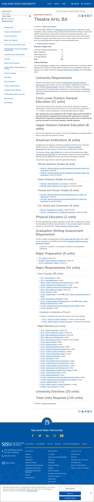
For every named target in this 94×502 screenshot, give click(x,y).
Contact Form (75, 454)
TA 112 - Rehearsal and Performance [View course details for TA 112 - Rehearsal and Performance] (52, 347)
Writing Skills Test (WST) (72, 239)
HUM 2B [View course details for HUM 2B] (52, 154)
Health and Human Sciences (34, 465)
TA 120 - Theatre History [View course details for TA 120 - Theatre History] (48, 294)
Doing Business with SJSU (79, 460)
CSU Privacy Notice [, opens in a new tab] (32, 490)
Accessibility (29, 444)
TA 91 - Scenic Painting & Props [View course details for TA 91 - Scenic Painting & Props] (50, 340)
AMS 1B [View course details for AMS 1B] (59, 152)
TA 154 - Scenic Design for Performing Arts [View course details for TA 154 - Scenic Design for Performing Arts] (54, 368)
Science (27, 475)
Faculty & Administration (12, 86)
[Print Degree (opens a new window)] (79, 15)
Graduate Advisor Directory (12, 90)
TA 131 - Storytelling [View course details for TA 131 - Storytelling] (46, 358)
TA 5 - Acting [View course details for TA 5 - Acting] (43, 258)
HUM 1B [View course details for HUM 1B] (40, 154)
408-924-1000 (10, 456)
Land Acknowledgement (71, 444)
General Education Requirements (14, 44)
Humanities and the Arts (33, 468)
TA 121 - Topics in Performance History (76, 294)
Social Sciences (30, 478)
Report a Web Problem (78, 465)
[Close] (91, 493)
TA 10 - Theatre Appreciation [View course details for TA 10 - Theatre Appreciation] (49, 330)
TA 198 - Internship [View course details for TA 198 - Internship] (46, 308)
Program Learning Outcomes (46, 43)
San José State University (19, 3)
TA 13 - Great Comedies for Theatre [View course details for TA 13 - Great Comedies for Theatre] (51, 332)
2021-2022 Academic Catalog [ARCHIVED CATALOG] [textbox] (70, 11)
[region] (49, 4)
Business (28, 454)
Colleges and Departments (12, 32)
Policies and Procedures (12, 63)
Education (28, 457)
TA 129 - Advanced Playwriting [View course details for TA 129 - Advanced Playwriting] (50, 356)
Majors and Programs (11, 40)
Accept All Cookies (70, 498)
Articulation (7, 77)
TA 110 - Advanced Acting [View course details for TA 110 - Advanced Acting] (48, 344)
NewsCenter (52, 482)
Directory (74, 457)
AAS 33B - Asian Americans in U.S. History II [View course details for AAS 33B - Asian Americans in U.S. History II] (54, 186)
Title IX (50, 444)
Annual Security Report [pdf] (57, 457)
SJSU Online (10, 463)
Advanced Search (7, 21)
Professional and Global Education (33, 471)
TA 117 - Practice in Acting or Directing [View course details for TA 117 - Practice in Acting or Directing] (54, 319)
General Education (52, 87)
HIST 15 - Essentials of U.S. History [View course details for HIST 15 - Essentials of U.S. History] (51, 210)
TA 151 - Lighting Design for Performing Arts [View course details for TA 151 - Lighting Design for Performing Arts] (54, 363)
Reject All (70, 493)
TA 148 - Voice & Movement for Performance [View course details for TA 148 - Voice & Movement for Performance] (54, 361)
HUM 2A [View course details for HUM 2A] (46, 154)
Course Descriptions (10, 36)
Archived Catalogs (10, 73)
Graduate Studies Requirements (14, 54)
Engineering (29, 460)
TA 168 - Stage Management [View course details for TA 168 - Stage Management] (49, 375)
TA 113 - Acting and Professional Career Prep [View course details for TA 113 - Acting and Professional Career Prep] (54, 349)
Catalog (50, 468)
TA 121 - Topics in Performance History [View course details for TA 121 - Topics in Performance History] (52, 354)
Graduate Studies (30, 463)
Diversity (58, 444)
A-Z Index (51, 454)
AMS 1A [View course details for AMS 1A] (53, 152)
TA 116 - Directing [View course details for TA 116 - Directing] (46, 292)
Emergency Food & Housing (57, 473)
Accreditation (40, 444)
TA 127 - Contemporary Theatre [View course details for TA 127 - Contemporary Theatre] (49, 263)
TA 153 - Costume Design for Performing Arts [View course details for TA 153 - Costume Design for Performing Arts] (54, 301)
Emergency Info (76, 463)
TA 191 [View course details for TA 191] (82, 316)
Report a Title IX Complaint (80, 468)
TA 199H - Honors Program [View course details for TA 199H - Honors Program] (49, 387)
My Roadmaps (8, 98)
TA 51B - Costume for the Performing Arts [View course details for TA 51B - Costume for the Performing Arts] (53, 285)
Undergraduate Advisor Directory (14, 94)
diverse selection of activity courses (67, 226)
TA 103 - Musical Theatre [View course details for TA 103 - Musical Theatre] (48, 342)
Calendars (51, 463)
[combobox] (74, 11)
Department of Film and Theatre (66, 29)
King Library (52, 479)
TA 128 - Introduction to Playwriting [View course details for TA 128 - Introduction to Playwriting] (51, 299)
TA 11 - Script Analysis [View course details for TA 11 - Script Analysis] (47, 278)
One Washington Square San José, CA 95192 (13, 451)
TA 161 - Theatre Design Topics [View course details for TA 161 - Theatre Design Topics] (50, 372)
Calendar (7, 59)
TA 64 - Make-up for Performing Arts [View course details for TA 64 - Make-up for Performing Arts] (51, 337)
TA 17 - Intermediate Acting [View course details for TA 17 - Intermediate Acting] (49, 280)
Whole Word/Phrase (9, 19)
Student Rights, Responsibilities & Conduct (15, 68)
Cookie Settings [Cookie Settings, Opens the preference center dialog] (70, 488)
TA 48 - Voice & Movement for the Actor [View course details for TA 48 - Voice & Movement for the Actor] (52, 335)
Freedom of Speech (54, 476)
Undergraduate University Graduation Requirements (16, 49)
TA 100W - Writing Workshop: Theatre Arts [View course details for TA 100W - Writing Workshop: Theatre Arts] (52, 260)
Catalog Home (8, 27)
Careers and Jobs (53, 465)
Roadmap (44, 65)
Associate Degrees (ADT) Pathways (68, 70)
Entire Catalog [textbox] (6, 14)
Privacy (84, 444)
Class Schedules (9, 81)
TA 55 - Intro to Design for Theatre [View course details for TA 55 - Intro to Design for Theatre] (51, 290)
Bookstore (51, 460)
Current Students (53, 471)
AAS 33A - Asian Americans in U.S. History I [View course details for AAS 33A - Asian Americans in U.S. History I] (54, 183)
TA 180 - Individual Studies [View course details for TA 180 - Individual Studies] (48, 382)
